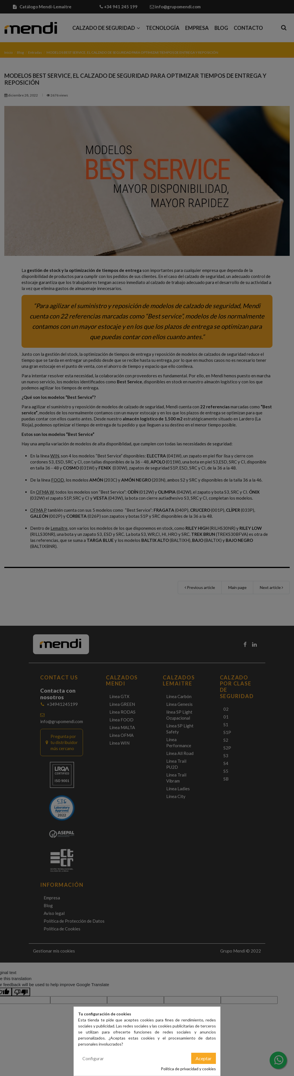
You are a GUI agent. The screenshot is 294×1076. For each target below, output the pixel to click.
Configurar (93, 1058)
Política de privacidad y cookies (188, 1068)
